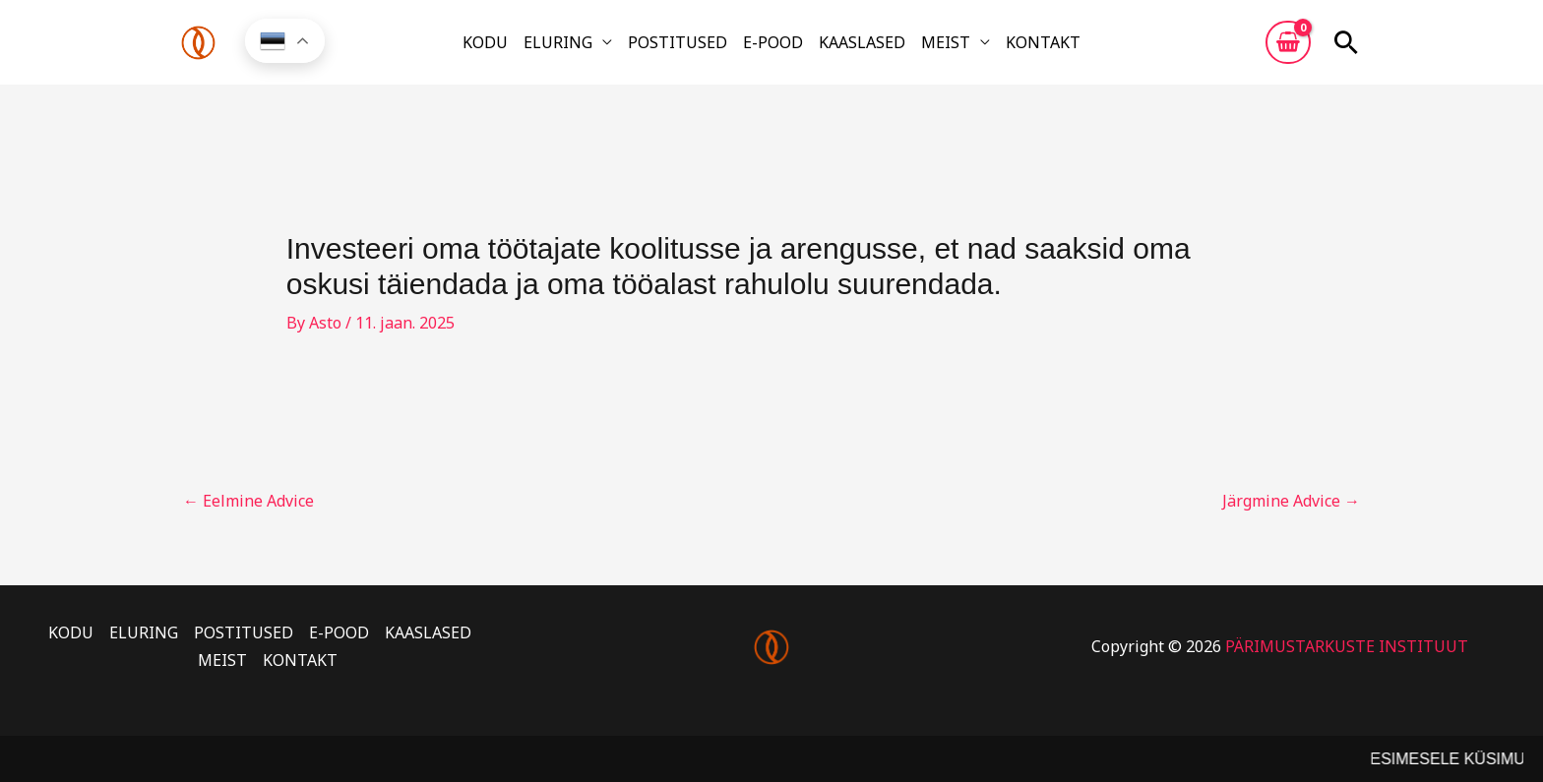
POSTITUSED (677, 42)
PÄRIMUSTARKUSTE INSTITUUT (1346, 646)
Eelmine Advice (248, 500)
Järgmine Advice (1291, 500)
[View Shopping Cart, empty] (1288, 42)
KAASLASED (862, 42)
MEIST (945, 42)
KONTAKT (1043, 42)
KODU (485, 42)
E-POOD (773, 42)
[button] (1346, 42)
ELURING (558, 42)
